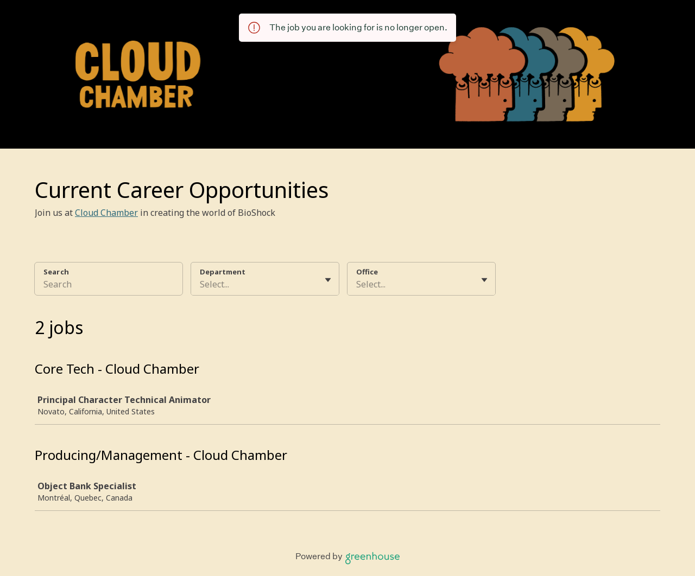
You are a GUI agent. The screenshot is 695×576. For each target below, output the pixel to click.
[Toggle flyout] (327, 279)
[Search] (108, 286)
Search (56, 272)
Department (222, 272)
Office (367, 272)
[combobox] (201, 284)
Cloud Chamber (106, 213)
